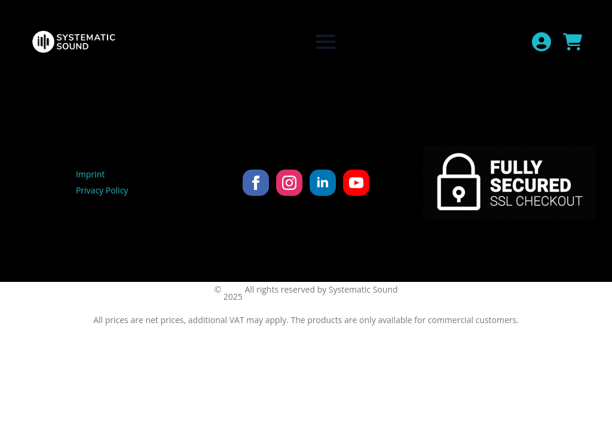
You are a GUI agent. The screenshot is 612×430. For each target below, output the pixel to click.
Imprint (90, 174)
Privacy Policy (102, 190)
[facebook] (256, 183)
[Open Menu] (325, 41)
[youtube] (356, 183)
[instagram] (289, 183)
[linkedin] (323, 183)
